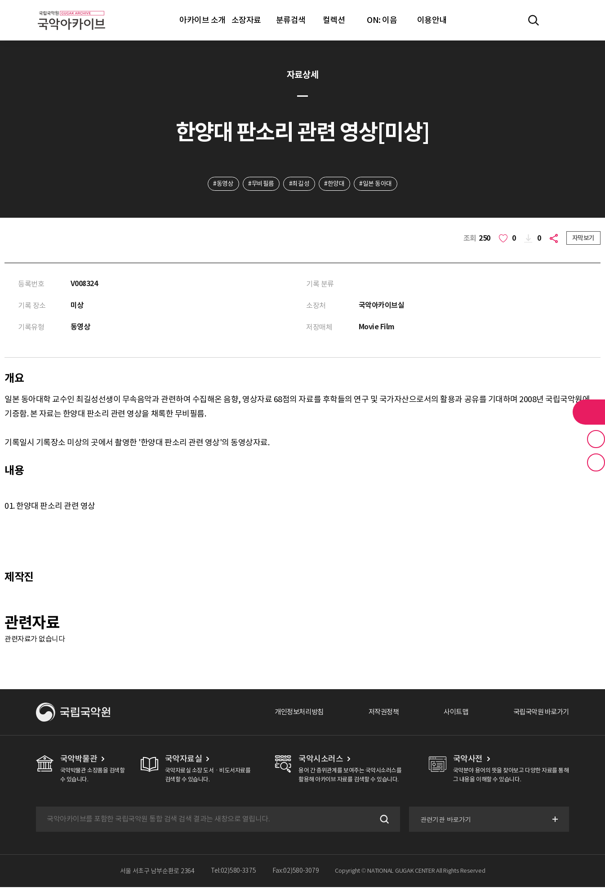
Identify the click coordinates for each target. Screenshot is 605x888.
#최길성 (299, 184)
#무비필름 (261, 184)
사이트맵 (451, 713)
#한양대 (335, 184)
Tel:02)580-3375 (233, 872)
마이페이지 (559, 20)
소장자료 (246, 20)
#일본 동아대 (376, 184)
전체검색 (533, 20)
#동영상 (222, 184)
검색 (382, 820)
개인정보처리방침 (289, 713)
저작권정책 (376, 713)
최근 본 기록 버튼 (596, 462)
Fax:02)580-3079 (295, 872)
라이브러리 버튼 (589, 412)
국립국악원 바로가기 (539, 713)
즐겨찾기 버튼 (596, 439)
